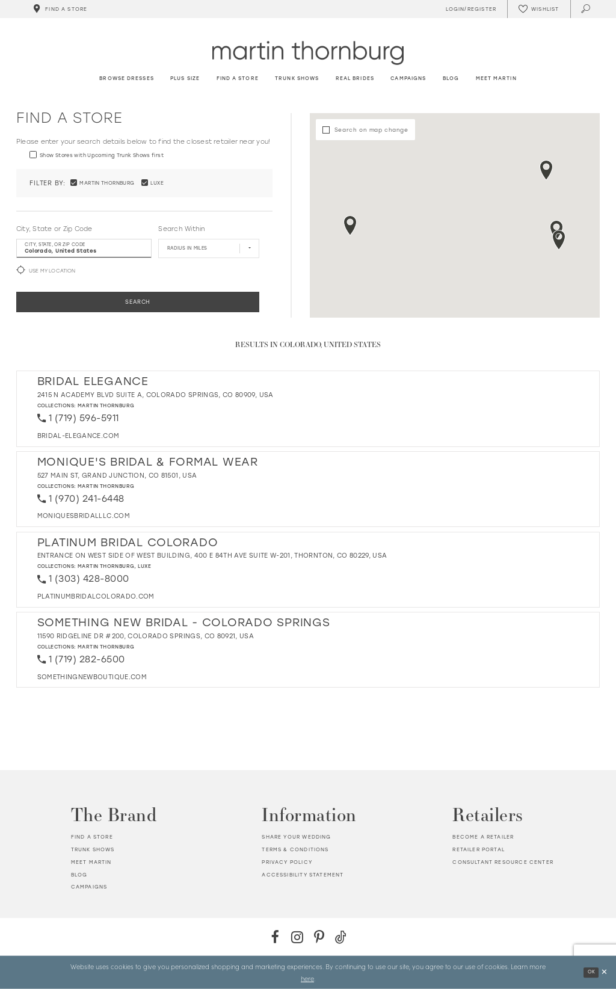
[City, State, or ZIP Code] (84, 248)
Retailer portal (478, 849)
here (307, 978)
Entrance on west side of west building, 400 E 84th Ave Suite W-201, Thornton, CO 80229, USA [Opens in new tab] (212, 555)
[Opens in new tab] (78, 436)
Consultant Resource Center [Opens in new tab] (502, 862)
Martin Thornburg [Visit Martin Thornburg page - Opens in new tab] (106, 405)
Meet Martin (91, 862)
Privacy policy (287, 862)
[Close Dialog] (604, 972)
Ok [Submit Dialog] (592, 972)
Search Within (181, 229)
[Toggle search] (586, 9)
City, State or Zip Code (54, 229)
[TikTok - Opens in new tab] (341, 937)
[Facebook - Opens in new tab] (275, 937)
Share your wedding (296, 837)
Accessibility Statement (302, 875)
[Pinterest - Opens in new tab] (319, 937)
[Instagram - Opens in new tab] (297, 937)
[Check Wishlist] (538, 9)
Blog (79, 875)
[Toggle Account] (469, 9)
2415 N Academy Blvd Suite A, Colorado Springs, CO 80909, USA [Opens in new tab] (155, 395)
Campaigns (89, 887)
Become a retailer (483, 837)
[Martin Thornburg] (308, 52)
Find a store (92, 837)
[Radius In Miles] (208, 248)
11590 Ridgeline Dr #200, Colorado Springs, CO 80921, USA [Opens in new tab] (145, 636)
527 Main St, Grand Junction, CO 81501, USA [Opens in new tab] (117, 475)
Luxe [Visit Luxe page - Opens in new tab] (144, 566)
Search (137, 301)
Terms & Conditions (295, 849)
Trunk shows (93, 849)
